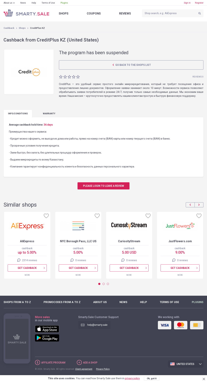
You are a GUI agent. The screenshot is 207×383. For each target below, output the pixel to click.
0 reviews (80, 260)
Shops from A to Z (17, 302)
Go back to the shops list (133, 65)
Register (199, 3)
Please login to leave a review (103, 185)
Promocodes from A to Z (62, 302)
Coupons (94, 13)
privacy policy (132, 378)
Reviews (125, 13)
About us (8, 3)
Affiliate (53, 362)
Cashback (9, 28)
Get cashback (27, 268)
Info (18, 113)
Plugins (64, 3)
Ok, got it (151, 378)
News (23, 3)
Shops (63, 13)
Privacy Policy (103, 369)
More (27, 275)
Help (34, 3)
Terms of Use (48, 3)
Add (90, 362)
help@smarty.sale (97, 324)
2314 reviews (29, 260)
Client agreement (83, 369)
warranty (49, 113)
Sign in (187, 3)
